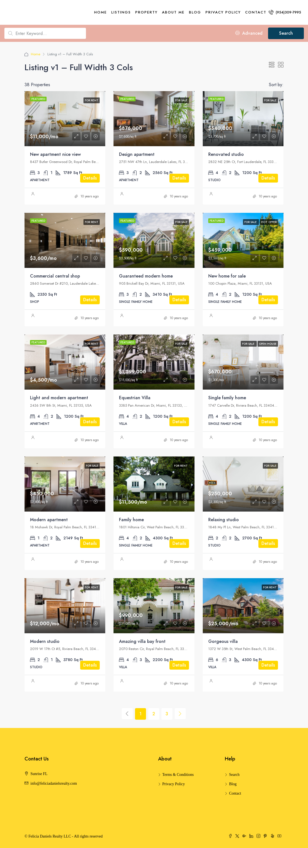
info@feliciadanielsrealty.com (54, 783)
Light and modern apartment (59, 398)
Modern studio (45, 641)
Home (100, 12)
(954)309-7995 (285, 12)
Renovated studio (226, 154)
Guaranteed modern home (146, 276)
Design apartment (137, 154)
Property (146, 12)
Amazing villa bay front (142, 641)
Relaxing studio (223, 520)
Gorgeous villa (223, 641)
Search (286, 33)
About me (173, 12)
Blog (195, 12)
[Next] (180, 713)
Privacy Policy (223, 12)
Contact (255, 12)
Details (90, 178)
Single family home (227, 398)
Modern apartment (49, 520)
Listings (121, 12)
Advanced (249, 33)
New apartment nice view (55, 154)
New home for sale (227, 276)
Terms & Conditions (178, 775)
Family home (131, 520)
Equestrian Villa (134, 398)
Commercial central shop (55, 276)
